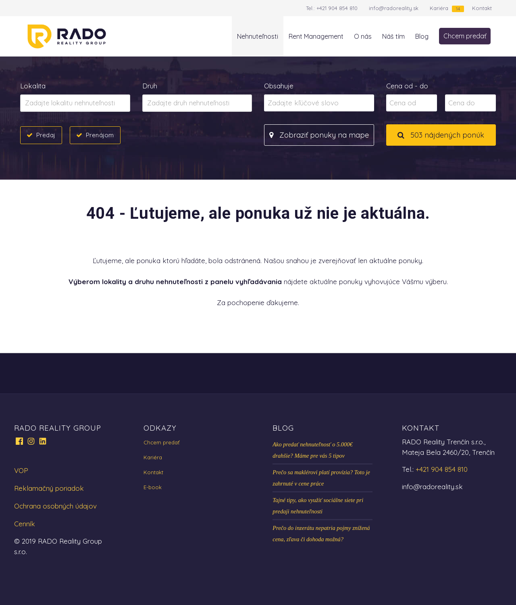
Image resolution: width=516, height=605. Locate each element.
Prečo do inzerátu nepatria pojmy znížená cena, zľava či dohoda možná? (321, 533)
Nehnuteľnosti (257, 36)
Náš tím (393, 36)
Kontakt (482, 8)
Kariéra (439, 8)
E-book (153, 487)
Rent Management (316, 36)
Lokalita (33, 86)
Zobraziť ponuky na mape (319, 135)
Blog (422, 36)
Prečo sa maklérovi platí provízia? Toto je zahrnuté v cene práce (321, 478)
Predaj (45, 135)
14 (458, 9)
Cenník (24, 523)
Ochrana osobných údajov (55, 506)
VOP (21, 470)
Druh (149, 86)
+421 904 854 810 (337, 8)
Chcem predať (464, 36)
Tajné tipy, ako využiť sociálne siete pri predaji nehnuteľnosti (318, 506)
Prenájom (100, 135)
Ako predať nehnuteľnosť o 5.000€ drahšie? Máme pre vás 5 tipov (312, 450)
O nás (363, 36)
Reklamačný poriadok (49, 488)
